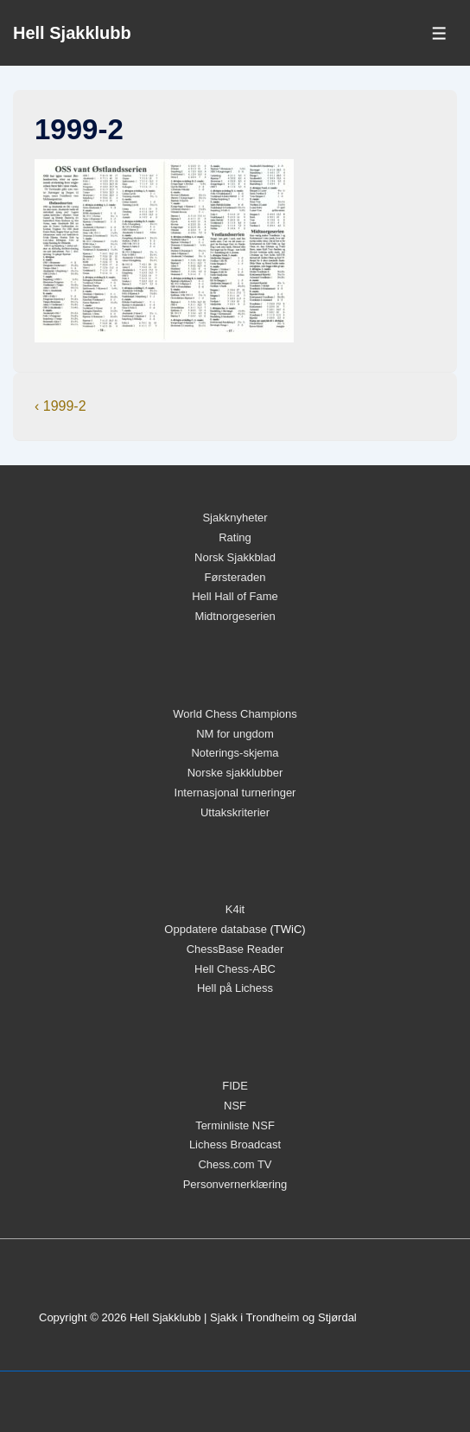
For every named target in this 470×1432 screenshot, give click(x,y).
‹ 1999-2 (60, 406)
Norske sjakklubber (235, 772)
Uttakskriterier (235, 812)
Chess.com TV (234, 1164)
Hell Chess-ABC (235, 968)
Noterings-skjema (234, 752)
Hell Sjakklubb (72, 32)
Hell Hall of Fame (235, 596)
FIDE (235, 1085)
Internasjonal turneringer (235, 792)
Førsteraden (235, 577)
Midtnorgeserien (234, 616)
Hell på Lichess (235, 987)
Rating (235, 537)
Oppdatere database (215, 929)
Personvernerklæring (235, 1184)
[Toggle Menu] (439, 33)
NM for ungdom (235, 733)
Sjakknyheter (234, 517)
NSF (235, 1105)
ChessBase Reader (235, 949)
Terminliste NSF (235, 1125)
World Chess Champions (235, 713)
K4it (235, 909)
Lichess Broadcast (235, 1144)
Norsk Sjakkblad (235, 557)
